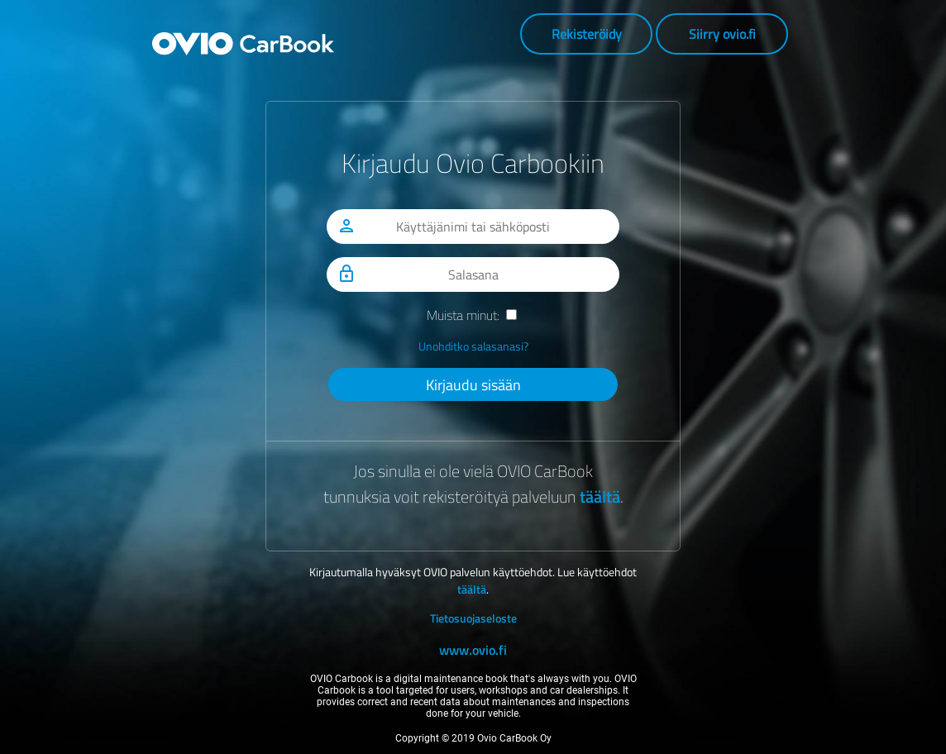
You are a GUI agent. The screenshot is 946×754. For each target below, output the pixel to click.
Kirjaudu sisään (473, 385)
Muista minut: (463, 315)
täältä (600, 496)
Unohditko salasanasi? (473, 346)
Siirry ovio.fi (722, 34)
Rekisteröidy (587, 34)
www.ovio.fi (473, 650)
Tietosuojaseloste (473, 618)
